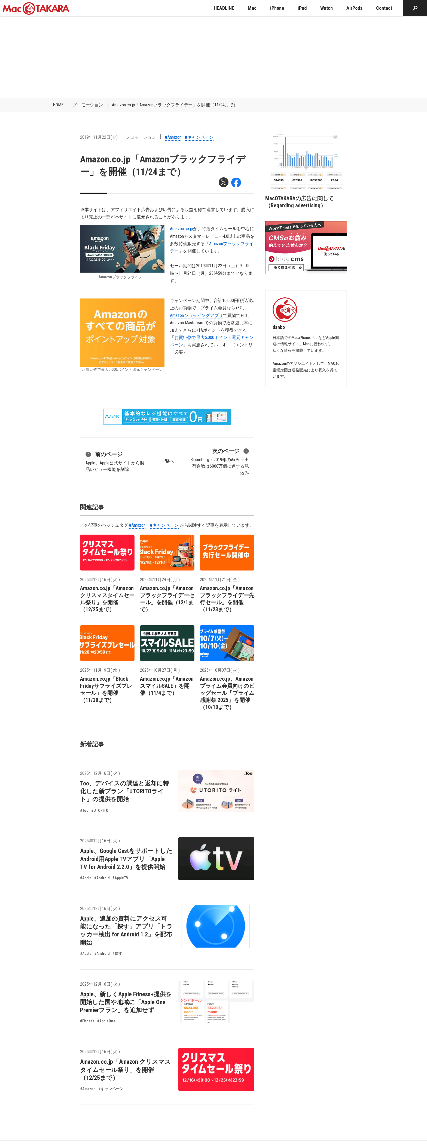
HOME (58, 104)
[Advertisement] (213, 57)
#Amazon (173, 137)
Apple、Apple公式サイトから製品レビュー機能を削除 (115, 461)
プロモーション (87, 104)
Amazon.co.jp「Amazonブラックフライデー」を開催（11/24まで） (175, 104)
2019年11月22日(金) (99, 137)
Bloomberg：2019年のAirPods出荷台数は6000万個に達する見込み (219, 461)
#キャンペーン (199, 137)
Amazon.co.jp (181, 228)
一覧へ (167, 461)
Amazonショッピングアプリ (196, 315)
